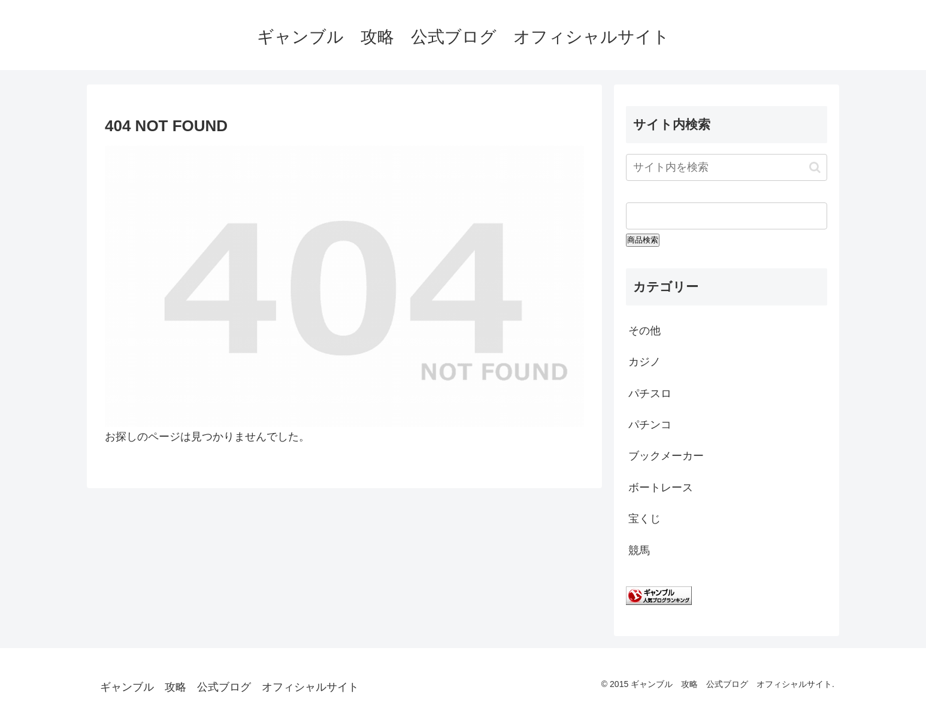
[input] (726, 167)
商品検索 (642, 239)
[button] (814, 167)
